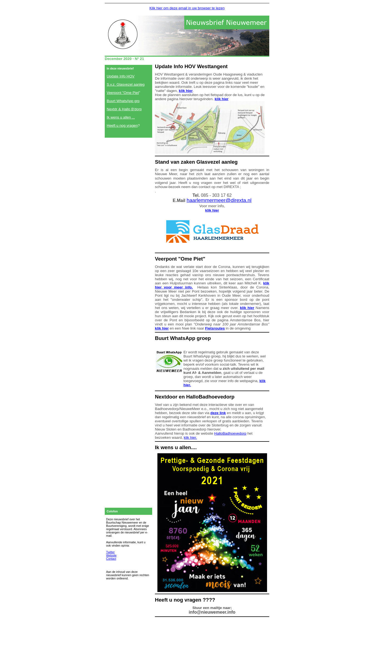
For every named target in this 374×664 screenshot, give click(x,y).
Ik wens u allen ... (121, 117)
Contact (111, 558)
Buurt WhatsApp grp (123, 101)
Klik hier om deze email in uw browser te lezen (187, 8)
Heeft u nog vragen (122, 125)
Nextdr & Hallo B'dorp (124, 109)
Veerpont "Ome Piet (123, 93)
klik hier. (190, 437)
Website (111, 555)
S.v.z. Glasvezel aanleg (125, 84)
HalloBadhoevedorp (230, 433)
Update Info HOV (121, 76)
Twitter (110, 552)
